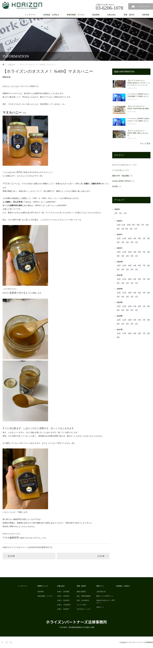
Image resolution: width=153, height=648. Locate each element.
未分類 (115, 186)
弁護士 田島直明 (63, 600)
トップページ (30, 15)
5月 (118, 229)
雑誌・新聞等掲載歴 (84, 596)
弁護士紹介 (111, 15)
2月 (120, 213)
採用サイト (100, 607)
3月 (115, 213)
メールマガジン (118, 170)
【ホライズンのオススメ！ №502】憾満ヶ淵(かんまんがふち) (138, 133)
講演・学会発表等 (83, 600)
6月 (147, 225)
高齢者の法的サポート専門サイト (105, 602)
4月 (122, 229)
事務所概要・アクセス (76, 15)
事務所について (42, 586)
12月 (119, 225)
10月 (129, 225)
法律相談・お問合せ (51, 15)
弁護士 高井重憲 (63, 592)
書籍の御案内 (81, 592)
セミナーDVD (81, 605)
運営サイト (100, 586)
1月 (125, 213)
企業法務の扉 (101, 592)
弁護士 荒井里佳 (63, 596)
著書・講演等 (129, 15)
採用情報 (145, 15)
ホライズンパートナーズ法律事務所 (76, 622)
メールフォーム (143, 6)
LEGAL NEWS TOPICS (121, 181)
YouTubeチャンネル (83, 609)
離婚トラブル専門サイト (104, 596)
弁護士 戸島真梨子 (64, 605)
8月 (138, 225)
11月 (123, 225)
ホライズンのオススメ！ (122, 165)
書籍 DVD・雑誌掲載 (120, 176)
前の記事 (11, 556)
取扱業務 (95, 15)
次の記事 (101, 556)
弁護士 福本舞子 (63, 609)
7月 (142, 225)
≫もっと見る (145, 143)
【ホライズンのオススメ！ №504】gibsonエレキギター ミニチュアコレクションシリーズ (138, 83)
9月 (133, 225)
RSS (10, 642)
